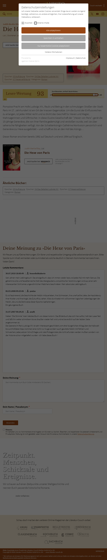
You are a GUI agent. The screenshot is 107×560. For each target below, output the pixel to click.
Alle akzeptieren (53, 30)
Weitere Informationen (53, 52)
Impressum (70, 58)
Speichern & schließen (53, 38)
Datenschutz (81, 58)
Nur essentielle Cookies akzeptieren (53, 45)
